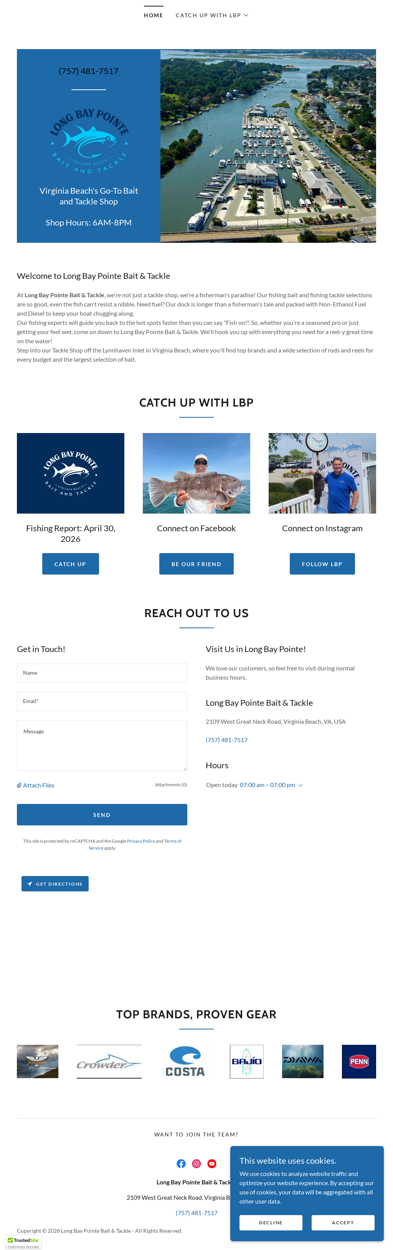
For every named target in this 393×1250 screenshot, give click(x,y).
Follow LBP (322, 564)
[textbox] (102, 673)
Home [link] (153, 15)
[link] (88, 139)
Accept (343, 1227)
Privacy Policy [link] (141, 841)
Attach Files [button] (38, 785)
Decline (271, 1227)
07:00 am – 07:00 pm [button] (267, 784)
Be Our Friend (196, 564)
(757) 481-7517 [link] (89, 71)
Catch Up (70, 564)
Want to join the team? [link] (196, 1134)
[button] (212, 15)
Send (102, 815)
